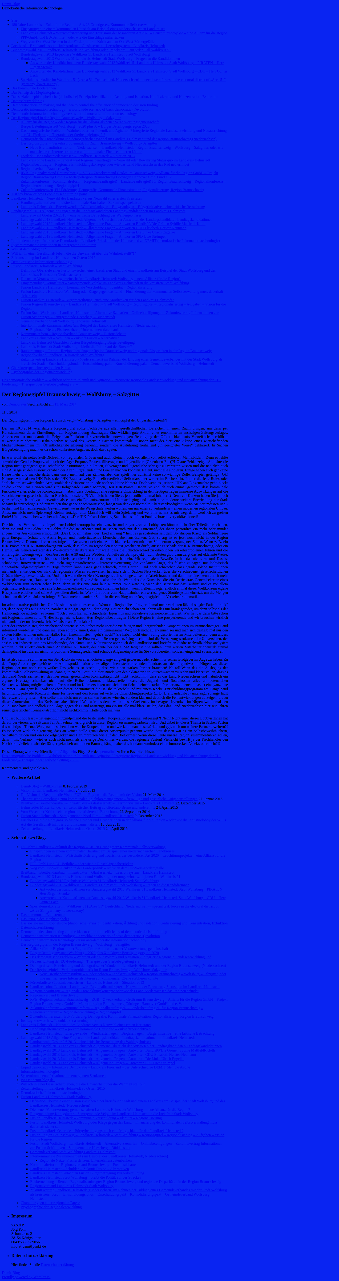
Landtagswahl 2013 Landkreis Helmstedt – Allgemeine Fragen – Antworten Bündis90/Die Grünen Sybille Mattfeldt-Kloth (113, 224)
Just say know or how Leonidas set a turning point (49, 194)
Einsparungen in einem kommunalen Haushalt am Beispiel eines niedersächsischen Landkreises (93, 29)
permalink (108, 752)
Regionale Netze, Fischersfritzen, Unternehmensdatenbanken (76, 330)
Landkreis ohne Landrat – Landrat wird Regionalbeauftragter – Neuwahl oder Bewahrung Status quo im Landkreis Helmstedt (115, 160)
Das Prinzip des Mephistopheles (35, 92)
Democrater (17, 404)
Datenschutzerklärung (27, 101)
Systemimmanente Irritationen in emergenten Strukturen (53, 245)
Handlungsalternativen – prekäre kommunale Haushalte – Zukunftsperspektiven (81, 203)
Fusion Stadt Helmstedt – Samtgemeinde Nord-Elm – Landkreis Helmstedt (77, 816)
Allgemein (68, 752)
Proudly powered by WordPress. (26, 1277)
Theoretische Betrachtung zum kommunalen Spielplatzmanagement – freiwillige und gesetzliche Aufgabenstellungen (109, 799)
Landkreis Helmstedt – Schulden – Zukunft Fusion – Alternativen (70, 338)
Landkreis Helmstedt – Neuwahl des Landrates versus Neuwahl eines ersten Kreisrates (76, 198)
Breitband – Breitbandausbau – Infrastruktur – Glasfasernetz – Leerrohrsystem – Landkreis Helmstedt (88, 46)
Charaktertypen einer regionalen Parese (41, 368)
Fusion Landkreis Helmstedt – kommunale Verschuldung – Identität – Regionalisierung (86, 287)
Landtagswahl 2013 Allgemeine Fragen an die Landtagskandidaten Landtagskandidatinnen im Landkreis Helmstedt (98, 211)
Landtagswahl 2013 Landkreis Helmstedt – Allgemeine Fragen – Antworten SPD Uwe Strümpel (93, 236)
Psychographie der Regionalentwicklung (42, 372)
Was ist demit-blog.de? (28, 249)
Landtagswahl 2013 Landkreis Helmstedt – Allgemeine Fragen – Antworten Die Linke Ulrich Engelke (98, 232)
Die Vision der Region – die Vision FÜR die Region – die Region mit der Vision (81, 795)
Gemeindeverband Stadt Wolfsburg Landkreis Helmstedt (63, 321)
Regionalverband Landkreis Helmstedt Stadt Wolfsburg (62, 355)
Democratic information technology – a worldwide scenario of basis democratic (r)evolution (80, 109)
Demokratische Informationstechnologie (41, 262)
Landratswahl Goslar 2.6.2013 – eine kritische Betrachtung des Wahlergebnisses (81, 215)
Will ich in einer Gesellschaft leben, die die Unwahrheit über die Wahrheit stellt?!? (73, 253)
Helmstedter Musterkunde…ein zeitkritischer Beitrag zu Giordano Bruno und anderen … (88, 807)
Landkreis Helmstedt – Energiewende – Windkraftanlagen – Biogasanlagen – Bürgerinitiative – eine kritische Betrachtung (113, 207)
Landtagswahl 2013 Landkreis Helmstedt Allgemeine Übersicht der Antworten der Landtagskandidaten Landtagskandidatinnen (116, 219)
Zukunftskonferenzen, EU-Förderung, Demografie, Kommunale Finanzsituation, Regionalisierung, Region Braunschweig (112, 190)
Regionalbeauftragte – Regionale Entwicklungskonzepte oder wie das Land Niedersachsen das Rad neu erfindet (105, 164)
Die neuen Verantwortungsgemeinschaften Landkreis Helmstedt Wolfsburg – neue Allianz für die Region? (101, 279)
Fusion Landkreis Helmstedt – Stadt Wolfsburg (46, 266)
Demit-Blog (11, 4)
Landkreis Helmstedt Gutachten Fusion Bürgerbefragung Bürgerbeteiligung (78, 342)
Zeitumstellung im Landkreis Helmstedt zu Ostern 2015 (53, 258)
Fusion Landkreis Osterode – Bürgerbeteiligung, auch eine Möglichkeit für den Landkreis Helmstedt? (97, 300)
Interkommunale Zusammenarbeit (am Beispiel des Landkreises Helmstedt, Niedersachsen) (90, 325)
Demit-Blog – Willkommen (41, 786)
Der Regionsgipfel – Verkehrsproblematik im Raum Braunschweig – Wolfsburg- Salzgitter (89, 143)
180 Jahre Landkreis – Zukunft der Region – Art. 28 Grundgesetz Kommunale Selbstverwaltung (83, 25)
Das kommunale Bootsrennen (33, 88)
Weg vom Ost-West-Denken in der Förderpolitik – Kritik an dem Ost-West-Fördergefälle (87, 42)
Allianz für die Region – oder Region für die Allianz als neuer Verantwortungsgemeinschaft (90, 122)
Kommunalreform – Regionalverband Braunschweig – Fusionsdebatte (73, 334)
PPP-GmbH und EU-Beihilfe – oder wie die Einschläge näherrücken (72, 37)
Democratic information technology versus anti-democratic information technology (74, 114)
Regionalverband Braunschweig (45, 169)
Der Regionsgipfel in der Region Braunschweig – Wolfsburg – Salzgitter (66, 118)
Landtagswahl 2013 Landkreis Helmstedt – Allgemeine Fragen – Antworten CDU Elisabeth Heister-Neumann (103, 228)
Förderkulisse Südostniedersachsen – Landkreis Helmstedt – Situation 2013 (78, 156)
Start (14, 20)
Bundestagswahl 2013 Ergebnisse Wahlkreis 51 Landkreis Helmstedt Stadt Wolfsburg (85, 54)
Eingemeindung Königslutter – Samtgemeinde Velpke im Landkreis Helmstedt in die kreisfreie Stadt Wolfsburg (105, 283)
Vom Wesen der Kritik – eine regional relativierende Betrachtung (70, 812)
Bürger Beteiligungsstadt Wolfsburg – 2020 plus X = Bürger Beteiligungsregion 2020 (85, 126)
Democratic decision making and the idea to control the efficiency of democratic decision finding (84, 105)
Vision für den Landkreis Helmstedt (48, 790)
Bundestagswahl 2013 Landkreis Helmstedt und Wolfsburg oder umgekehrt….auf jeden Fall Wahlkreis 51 (91, 50)
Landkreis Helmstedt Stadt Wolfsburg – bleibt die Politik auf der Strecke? (76, 347)
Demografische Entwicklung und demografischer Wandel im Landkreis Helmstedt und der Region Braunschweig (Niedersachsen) (119, 139)
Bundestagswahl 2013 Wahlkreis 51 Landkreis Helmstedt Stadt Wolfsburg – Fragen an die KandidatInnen (100, 58)
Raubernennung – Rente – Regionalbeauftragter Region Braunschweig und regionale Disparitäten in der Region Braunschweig (116, 351)
